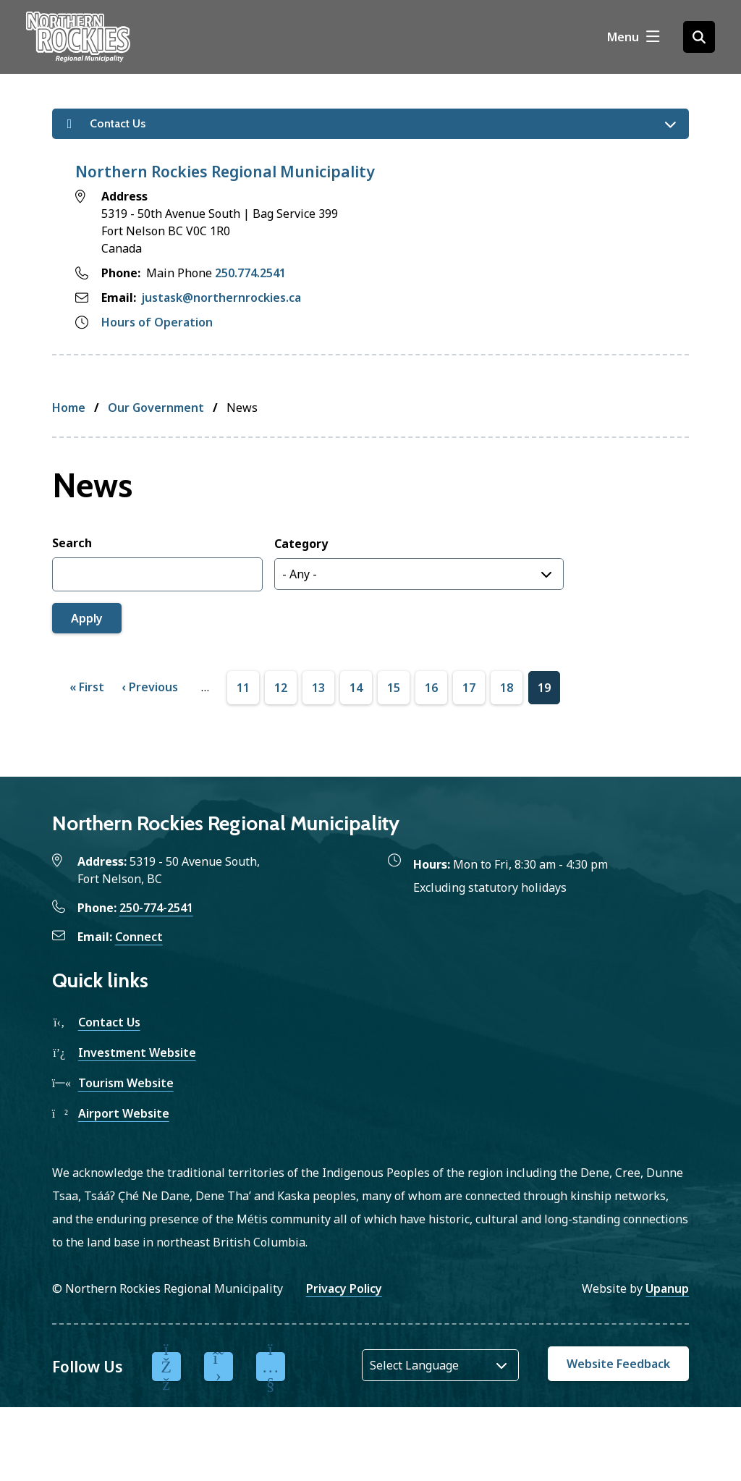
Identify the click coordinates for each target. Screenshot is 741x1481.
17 (468, 688)
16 (431, 688)
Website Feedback (618, 1364)
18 (506, 688)
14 (356, 688)
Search (72, 543)
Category (301, 544)
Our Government (156, 407)
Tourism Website (126, 1083)
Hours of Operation (157, 322)
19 (544, 688)
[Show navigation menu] (634, 37)
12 (280, 688)
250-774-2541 (156, 908)
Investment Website (137, 1052)
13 (318, 688)
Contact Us (109, 1022)
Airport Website (123, 1113)
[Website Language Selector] (440, 1365)
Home (68, 407)
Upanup (667, 1288)
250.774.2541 (250, 273)
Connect (139, 937)
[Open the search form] (699, 37)
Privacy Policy (344, 1288)
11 (243, 688)
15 (393, 688)
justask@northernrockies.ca (221, 297)
